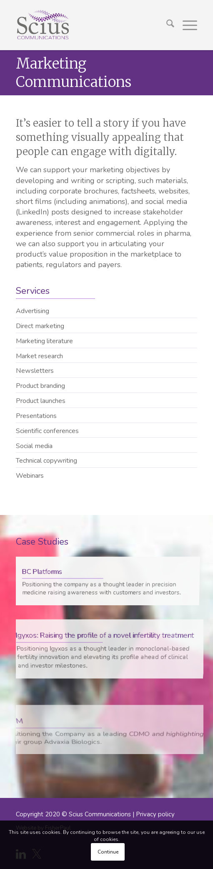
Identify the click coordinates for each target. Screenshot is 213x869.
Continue (108, 852)
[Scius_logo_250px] (88, 25)
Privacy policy (155, 814)
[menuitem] (166, 25)
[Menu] (185, 25)
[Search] (166, 25)
